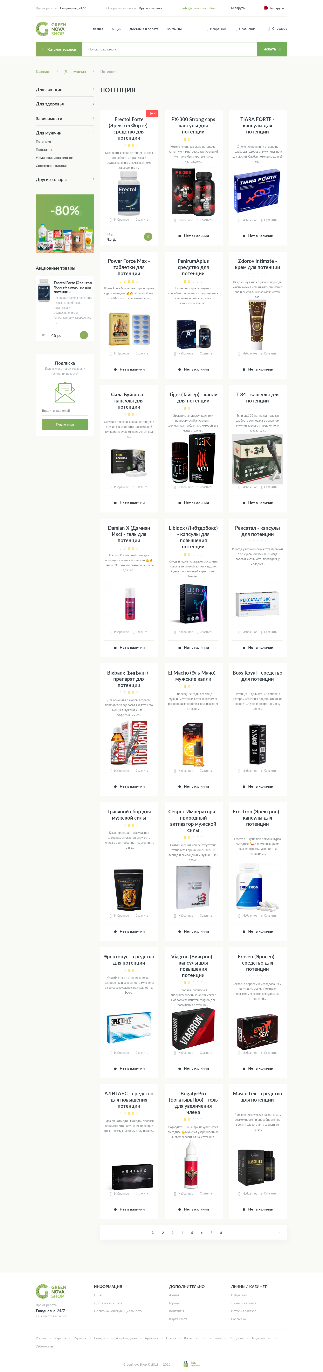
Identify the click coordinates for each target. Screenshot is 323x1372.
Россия (41, 1338)
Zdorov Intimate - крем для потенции (257, 264)
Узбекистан (44, 1346)
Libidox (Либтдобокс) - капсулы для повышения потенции (193, 537)
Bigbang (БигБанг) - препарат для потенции (129, 679)
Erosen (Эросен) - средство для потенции (257, 962)
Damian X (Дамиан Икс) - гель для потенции (129, 534)
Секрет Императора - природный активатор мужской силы (193, 820)
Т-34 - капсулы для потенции (258, 397)
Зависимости (49, 118)
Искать (269, 49)
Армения (151, 1338)
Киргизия (214, 1338)
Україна (60, 1338)
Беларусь (238, 8)
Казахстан (191, 1338)
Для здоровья (50, 103)
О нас (98, 1295)
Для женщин (49, 89)
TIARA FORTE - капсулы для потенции (257, 125)
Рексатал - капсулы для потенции (257, 531)
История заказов (243, 1311)
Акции (116, 29)
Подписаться (65, 424)
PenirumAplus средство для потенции (193, 267)
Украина (80, 1338)
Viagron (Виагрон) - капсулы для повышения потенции (193, 965)
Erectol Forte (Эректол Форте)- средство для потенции (129, 128)
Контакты (174, 29)
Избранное (239, 1295)
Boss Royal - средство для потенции (257, 676)
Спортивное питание (51, 165)
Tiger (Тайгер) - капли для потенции (193, 397)
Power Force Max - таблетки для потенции (129, 267)
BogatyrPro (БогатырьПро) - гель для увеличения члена (193, 1102)
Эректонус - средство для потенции (129, 959)
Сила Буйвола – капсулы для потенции (129, 400)
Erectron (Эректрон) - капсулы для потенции (257, 817)
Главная (97, 29)
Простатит (44, 149)
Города (174, 1303)
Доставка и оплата (144, 29)
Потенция (43, 141)
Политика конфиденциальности (118, 1311)
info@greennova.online (198, 8)
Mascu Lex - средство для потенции (257, 1096)
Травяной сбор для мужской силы (129, 814)
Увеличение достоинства (55, 157)
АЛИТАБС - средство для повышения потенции (128, 1099)
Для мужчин (48, 132)
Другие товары (51, 179)
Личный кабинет (243, 1303)
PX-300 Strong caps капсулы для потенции (193, 125)
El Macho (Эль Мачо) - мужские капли (193, 676)
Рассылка (238, 1319)
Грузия (171, 1338)
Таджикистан (262, 1338)
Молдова (236, 1338)
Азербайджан (126, 1338)
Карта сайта (178, 1319)
